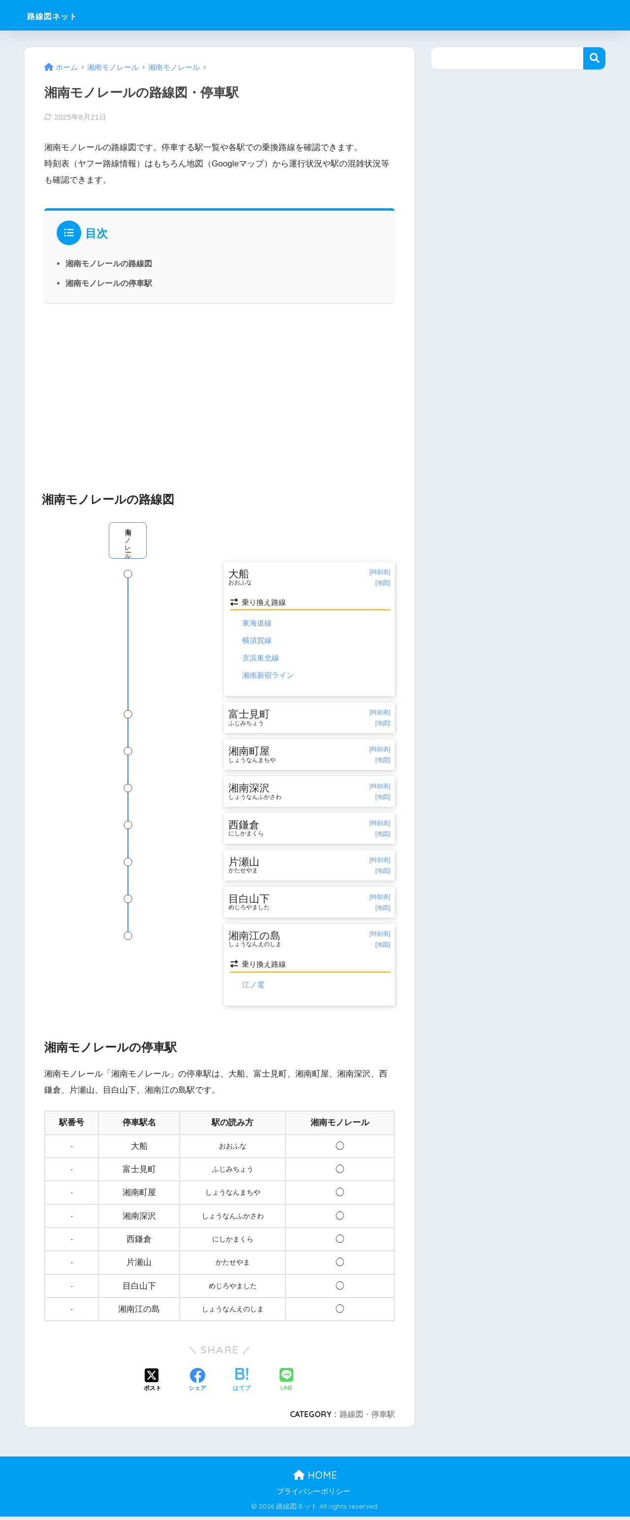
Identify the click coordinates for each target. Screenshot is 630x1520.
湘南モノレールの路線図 (108, 263)
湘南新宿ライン (268, 675)
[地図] (382, 582)
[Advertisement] (219, 392)
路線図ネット (63, 15)
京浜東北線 (260, 658)
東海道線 (257, 623)
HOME (315, 1478)
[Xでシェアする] (152, 1384)
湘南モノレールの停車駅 (108, 283)
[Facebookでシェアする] (197, 1384)
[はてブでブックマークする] (242, 1384)
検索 (594, 58)
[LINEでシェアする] (286, 1383)
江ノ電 (253, 988)
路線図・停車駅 (367, 1418)
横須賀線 (257, 640)
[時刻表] (379, 572)
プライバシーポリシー (313, 1495)
